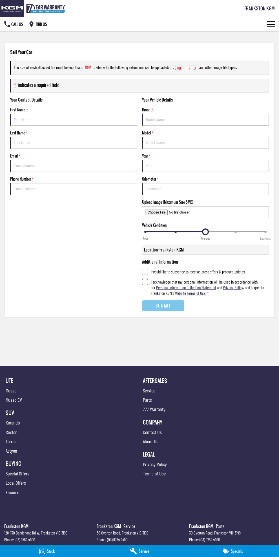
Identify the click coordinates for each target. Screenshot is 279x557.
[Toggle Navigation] (271, 24)
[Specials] (232, 551)
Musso (11, 390)
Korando (13, 422)
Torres (11, 441)
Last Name (73, 139)
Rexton (11, 432)
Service (149, 390)
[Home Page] (33, 8)
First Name (73, 116)
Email (73, 162)
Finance (12, 492)
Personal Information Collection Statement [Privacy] (186, 287)
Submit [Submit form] (163, 306)
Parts (147, 400)
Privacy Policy (155, 464)
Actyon (11, 451)
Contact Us (152, 432)
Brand (205, 116)
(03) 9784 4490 (25, 539)
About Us (150, 441)
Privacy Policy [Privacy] (233, 287)
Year (205, 162)
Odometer (205, 185)
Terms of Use (154, 473)
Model (205, 139)
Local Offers (16, 483)
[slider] (205, 231)
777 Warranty (154, 409)
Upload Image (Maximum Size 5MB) (205, 208)
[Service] (139, 551)
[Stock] (46, 551)
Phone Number (73, 185)
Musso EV (14, 400)
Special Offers (17, 473)
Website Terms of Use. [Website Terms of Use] (190, 293)
